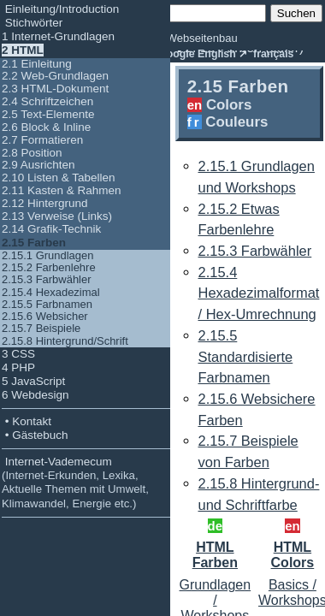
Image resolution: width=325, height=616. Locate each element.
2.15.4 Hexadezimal (51, 292)
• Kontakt (26, 421)
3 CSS (18, 353)
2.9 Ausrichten (38, 164)
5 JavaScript (33, 381)
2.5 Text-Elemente (48, 114)
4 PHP (18, 367)
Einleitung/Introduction (60, 9)
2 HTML (23, 50)
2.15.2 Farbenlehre (49, 267)
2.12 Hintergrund (45, 203)
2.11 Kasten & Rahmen (61, 190)
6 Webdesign (35, 394)
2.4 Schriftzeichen (47, 101)
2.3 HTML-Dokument (55, 88)
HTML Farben (215, 555)
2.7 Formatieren (42, 139)
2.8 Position (32, 152)
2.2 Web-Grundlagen (55, 75)
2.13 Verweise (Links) (57, 216)
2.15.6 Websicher (45, 316)
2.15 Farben (34, 242)
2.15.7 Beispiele (41, 328)
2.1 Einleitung (37, 63)
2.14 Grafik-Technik (51, 228)
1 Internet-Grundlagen (58, 36)
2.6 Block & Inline (46, 127)
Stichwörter (32, 22)
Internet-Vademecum (75, 482)
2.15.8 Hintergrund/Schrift (65, 341)
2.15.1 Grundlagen (47, 255)
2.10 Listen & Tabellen (58, 177)
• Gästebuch (35, 435)
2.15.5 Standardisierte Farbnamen (245, 356)
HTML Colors (293, 555)
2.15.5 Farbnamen (47, 304)
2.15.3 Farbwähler (47, 279)
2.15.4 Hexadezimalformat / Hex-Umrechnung (259, 293)
